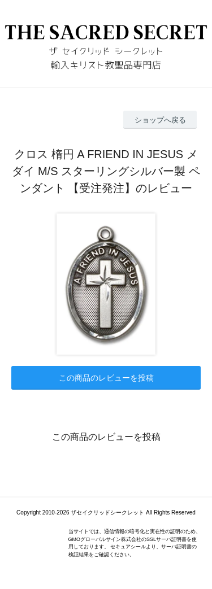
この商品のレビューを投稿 (106, 377)
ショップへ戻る (160, 120)
